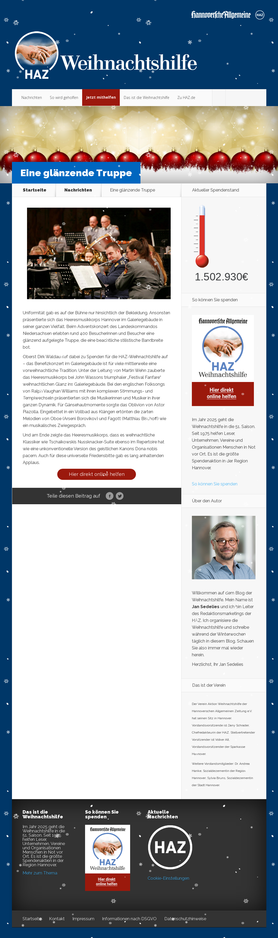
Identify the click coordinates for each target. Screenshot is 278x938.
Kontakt (57, 918)
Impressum (83, 918)
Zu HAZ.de (186, 97)
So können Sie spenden (214, 483)
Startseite (34, 190)
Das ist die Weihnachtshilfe (146, 97)
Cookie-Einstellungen (168, 878)
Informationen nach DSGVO (129, 918)
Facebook (109, 496)
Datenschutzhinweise (185, 918)
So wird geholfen (64, 97)
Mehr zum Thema (40, 873)
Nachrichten (31, 97)
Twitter (120, 496)
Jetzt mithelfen (101, 97)
